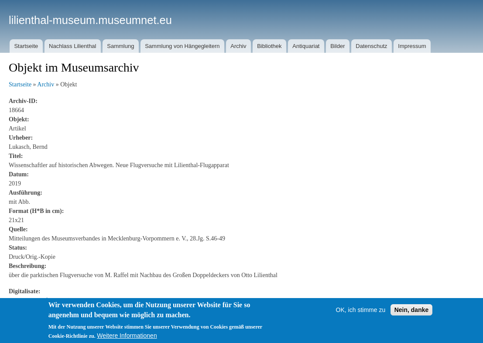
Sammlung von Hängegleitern (182, 46)
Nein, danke (411, 309)
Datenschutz (371, 46)
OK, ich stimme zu (361, 309)
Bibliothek (269, 46)
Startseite (26, 46)
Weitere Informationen (127, 335)
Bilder (337, 46)
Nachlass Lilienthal (72, 46)
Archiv (238, 46)
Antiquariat (305, 46)
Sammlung (120, 46)
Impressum (412, 46)
